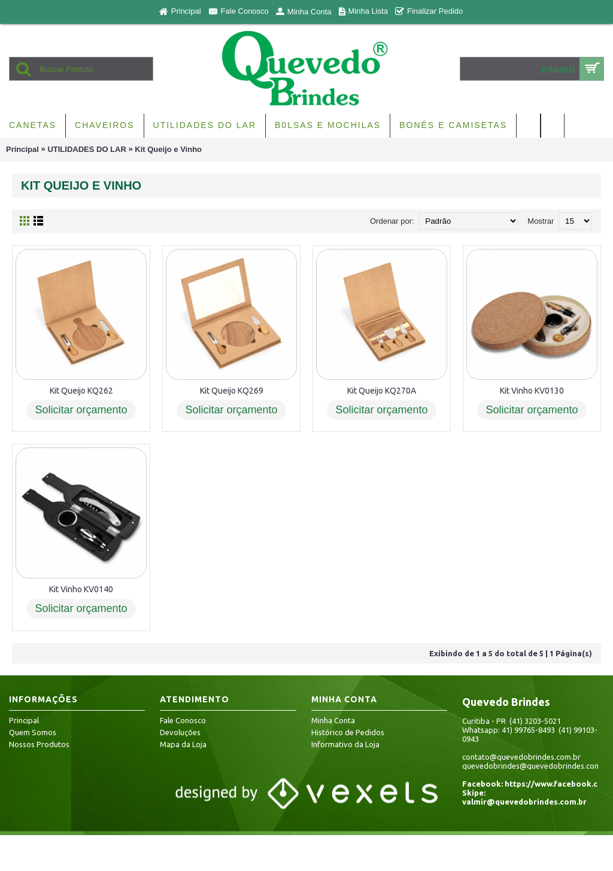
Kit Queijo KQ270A (381, 390)
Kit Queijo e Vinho (168, 149)
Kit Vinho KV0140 (81, 589)
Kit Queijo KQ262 (81, 390)
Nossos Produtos (39, 744)
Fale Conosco (183, 720)
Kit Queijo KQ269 (231, 390)
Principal (22, 149)
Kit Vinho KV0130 (532, 390)
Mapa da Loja (183, 744)
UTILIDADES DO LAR (86, 149)
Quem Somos (32, 732)
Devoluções (180, 732)
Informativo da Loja (345, 744)
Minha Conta (333, 720)
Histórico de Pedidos (347, 732)
